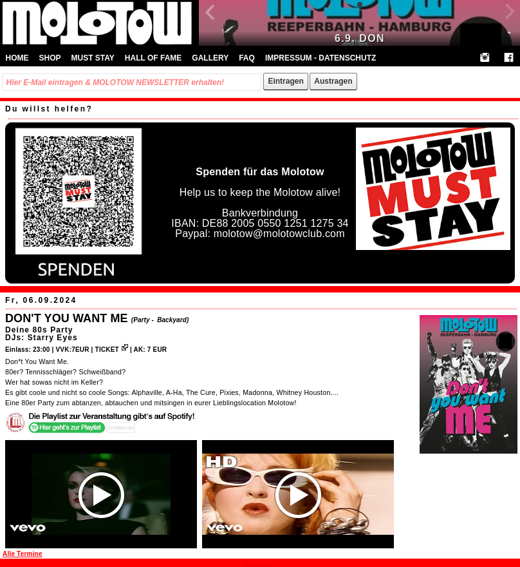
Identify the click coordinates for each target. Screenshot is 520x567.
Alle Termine (22, 553)
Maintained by (260, 564)
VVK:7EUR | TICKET (91, 349)
